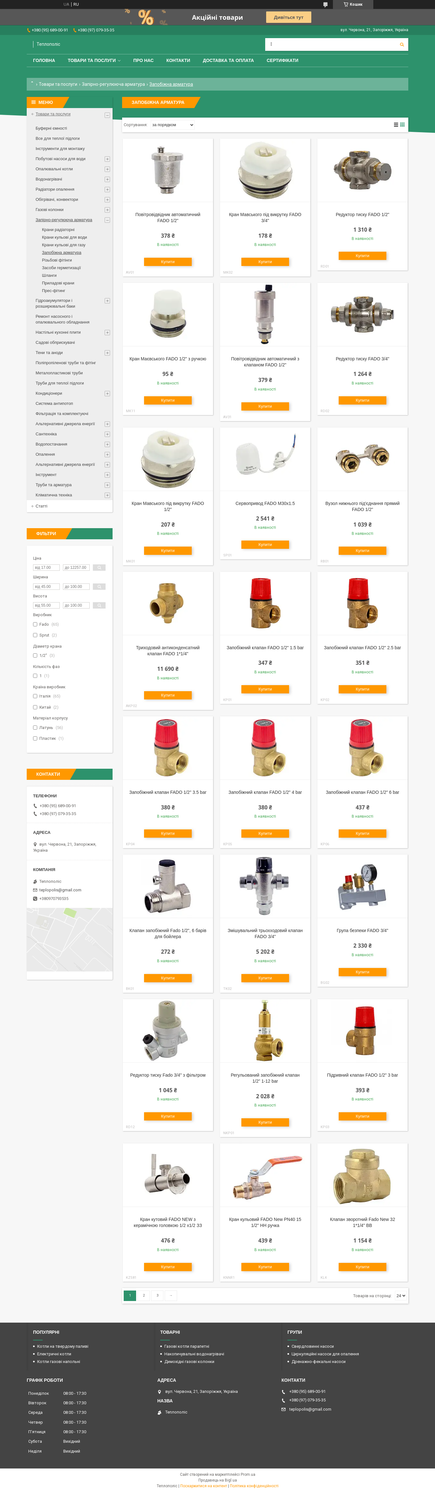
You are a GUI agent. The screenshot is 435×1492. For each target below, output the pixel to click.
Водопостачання (51, 444)
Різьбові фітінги (57, 260)
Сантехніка (46, 434)
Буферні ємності (51, 128)
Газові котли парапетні (186, 1346)
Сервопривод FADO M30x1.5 (265, 503)
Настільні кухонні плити (58, 332)
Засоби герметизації (61, 267)
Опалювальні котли (54, 169)
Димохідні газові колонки (189, 1361)
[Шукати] (402, 44)
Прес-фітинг (53, 290)
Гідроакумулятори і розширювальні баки (55, 303)
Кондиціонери (49, 393)
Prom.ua (248, 1474)
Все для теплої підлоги (58, 138)
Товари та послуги (92, 60)
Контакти (178, 60)
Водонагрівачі (49, 179)
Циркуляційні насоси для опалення (325, 1354)
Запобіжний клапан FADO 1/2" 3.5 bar (168, 792)
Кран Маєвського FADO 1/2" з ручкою (167, 358)
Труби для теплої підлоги (60, 383)
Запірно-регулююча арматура (113, 84)
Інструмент (46, 474)
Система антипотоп (54, 403)
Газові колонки (50, 209)
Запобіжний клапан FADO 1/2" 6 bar (362, 792)
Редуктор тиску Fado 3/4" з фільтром (167, 1075)
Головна (44, 60)
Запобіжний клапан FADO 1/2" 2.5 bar (362, 647)
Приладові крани (58, 283)
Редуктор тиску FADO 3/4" (362, 358)
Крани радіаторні (58, 229)
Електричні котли (54, 1354)
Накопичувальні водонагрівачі (194, 1354)
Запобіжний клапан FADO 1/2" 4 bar (265, 792)
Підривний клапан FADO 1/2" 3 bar (362, 1075)
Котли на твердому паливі (62, 1346)
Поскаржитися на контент (203, 1486)
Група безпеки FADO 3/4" (362, 930)
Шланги (49, 275)
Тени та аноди (49, 352)
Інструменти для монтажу (60, 148)
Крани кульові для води (64, 237)
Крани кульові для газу (64, 244)
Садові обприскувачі (55, 342)
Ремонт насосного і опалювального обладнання (62, 319)
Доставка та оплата (228, 60)
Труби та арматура (54, 484)
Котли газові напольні (58, 1361)
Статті (41, 506)
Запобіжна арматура (61, 252)
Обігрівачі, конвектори (57, 199)
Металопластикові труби (59, 373)
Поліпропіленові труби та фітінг (66, 362)
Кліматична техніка (54, 495)
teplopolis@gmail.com (60, 890)
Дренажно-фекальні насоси (319, 1361)
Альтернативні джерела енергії (65, 423)
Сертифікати (283, 60)
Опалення (45, 454)
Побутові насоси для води (61, 158)
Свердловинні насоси (313, 1346)
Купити (168, 261)
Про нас (143, 60)
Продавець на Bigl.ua (217, 1480)
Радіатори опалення (55, 189)
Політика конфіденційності (254, 1486)
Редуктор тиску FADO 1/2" (362, 214)
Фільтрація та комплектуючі (62, 413)
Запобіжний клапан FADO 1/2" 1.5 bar (265, 647)
